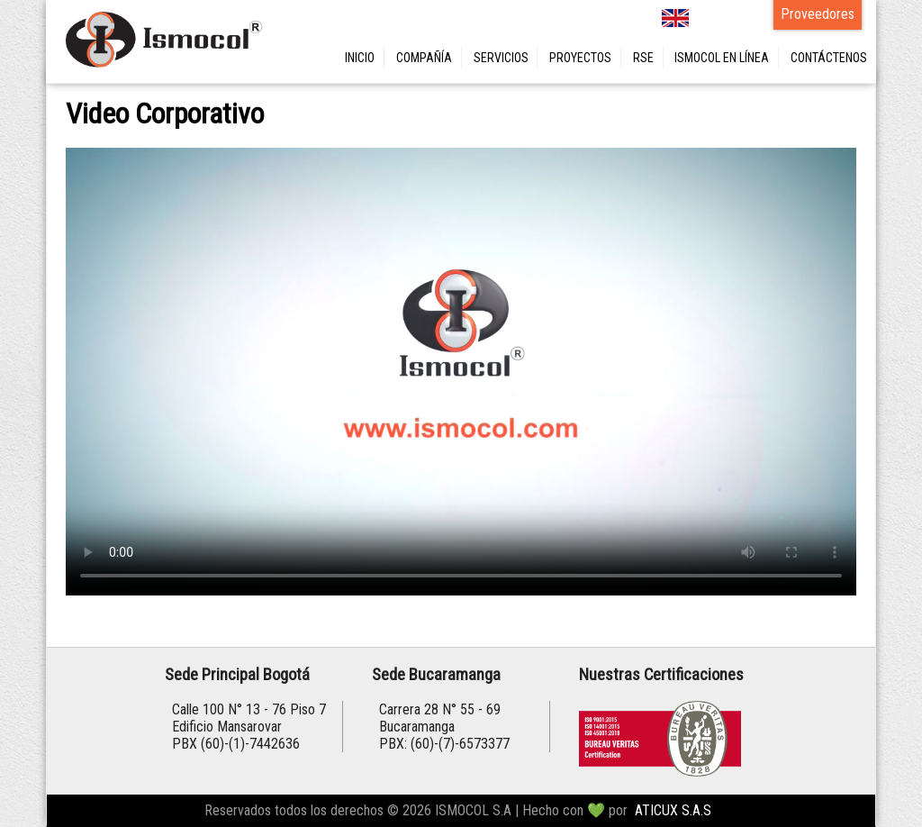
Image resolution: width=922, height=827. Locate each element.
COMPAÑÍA (424, 57)
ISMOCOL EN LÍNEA (721, 57)
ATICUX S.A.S (673, 810)
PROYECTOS (580, 57)
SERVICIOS (501, 57)
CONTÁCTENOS (829, 57)
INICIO (360, 57)
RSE (643, 57)
